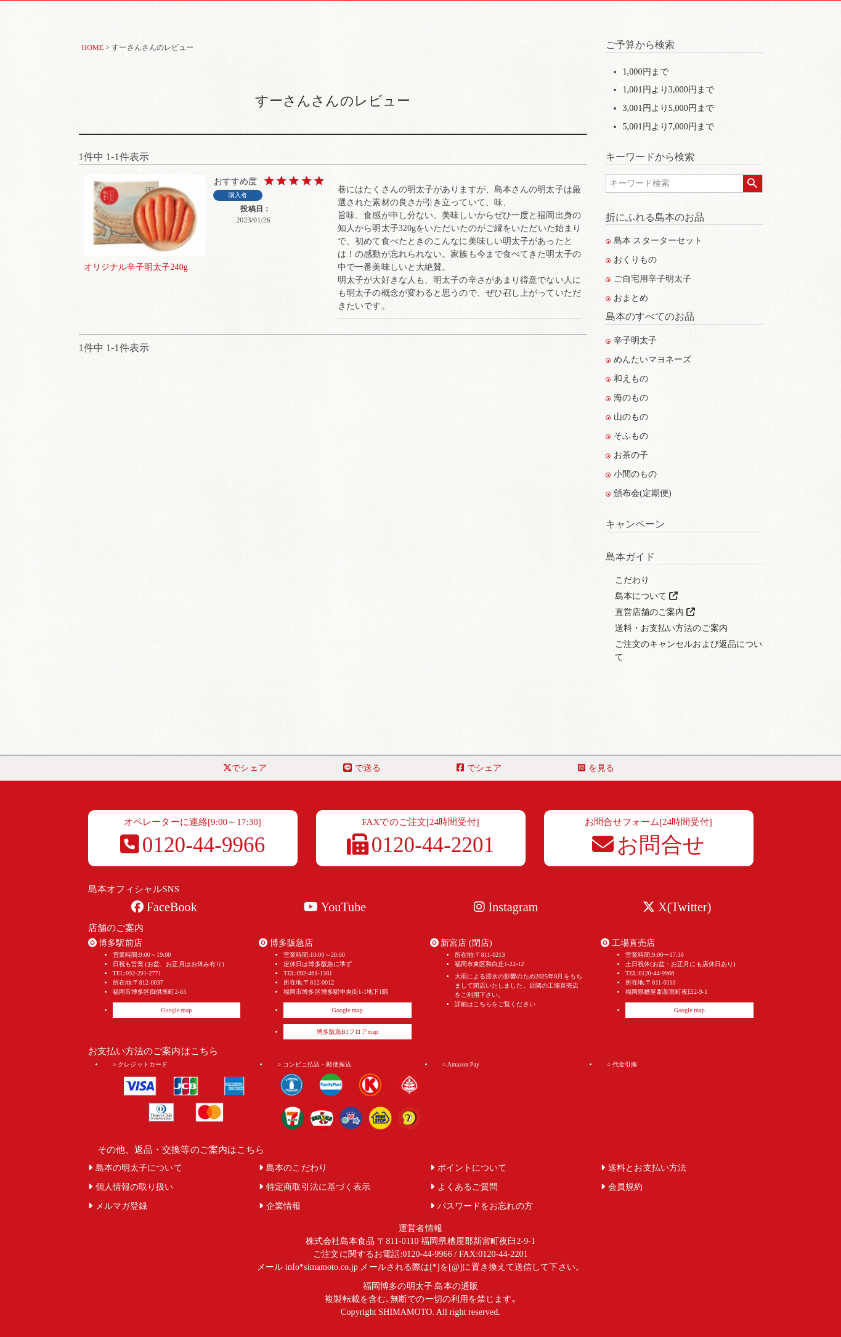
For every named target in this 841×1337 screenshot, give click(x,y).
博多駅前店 (115, 943)
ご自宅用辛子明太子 (649, 278)
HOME (93, 47)
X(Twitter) (677, 907)
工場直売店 (628, 943)
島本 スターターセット (654, 240)
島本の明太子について (135, 1167)
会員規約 (622, 1187)
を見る (596, 768)
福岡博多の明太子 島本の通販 (420, 1286)
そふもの (627, 436)
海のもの (627, 397)
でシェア (245, 768)
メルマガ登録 (118, 1206)
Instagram (506, 907)
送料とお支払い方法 (643, 1167)
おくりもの (631, 259)
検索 (752, 183)
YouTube (335, 907)
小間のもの (631, 474)
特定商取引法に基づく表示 (314, 1187)
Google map (176, 1010)
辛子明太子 (631, 340)
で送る (362, 768)
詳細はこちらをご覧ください (495, 1004)
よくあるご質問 (464, 1187)
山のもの (627, 416)
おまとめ (627, 298)
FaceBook (164, 907)
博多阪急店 (286, 943)
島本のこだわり (293, 1167)
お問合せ (648, 845)
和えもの (627, 378)
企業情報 (280, 1206)
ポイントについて (468, 1167)
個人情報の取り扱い (131, 1187)
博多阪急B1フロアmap (347, 1031)
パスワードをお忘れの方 (481, 1206)
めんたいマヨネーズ (649, 359)
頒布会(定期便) (639, 493)
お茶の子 (627, 455)
